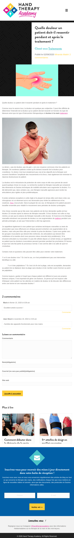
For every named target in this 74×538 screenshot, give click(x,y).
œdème (58, 218)
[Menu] (66, 10)
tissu (12, 203)
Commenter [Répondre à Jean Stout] (66, 329)
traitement (64, 113)
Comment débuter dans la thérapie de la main (17, 441)
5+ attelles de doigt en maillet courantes (54, 441)
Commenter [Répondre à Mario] (66, 312)
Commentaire (7, 338)
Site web (5, 380)
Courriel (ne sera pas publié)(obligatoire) (18, 371)
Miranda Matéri (62, 54)
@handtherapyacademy (40, 524)
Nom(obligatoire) (9, 362)
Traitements (55, 48)
